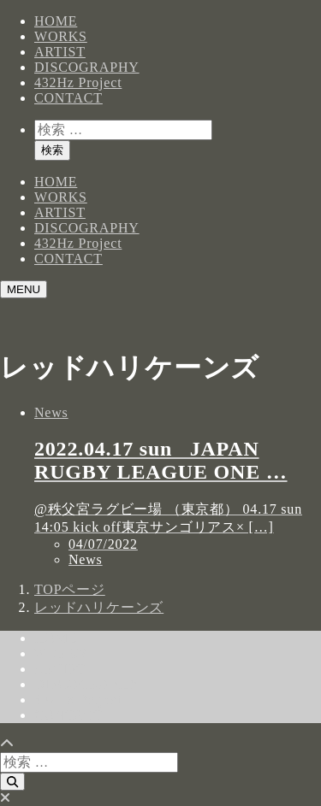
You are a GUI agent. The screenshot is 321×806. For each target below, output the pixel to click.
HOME (55, 21)
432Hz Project (78, 82)
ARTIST (60, 51)
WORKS (60, 36)
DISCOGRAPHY (87, 67)
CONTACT (68, 98)
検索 (52, 150)
